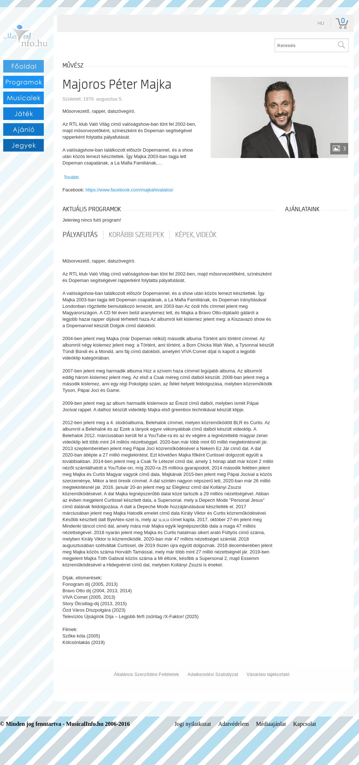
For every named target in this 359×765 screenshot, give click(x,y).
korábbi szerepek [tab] (136, 235)
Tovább (71, 177)
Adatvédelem (233, 724)
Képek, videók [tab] (195, 235)
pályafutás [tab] (80, 235)
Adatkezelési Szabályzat (212, 674)
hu (320, 23)
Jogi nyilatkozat (192, 724)
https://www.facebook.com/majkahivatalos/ (129, 190)
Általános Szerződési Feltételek (146, 674)
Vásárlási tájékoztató (268, 674)
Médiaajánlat (271, 724)
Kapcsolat (304, 724)
